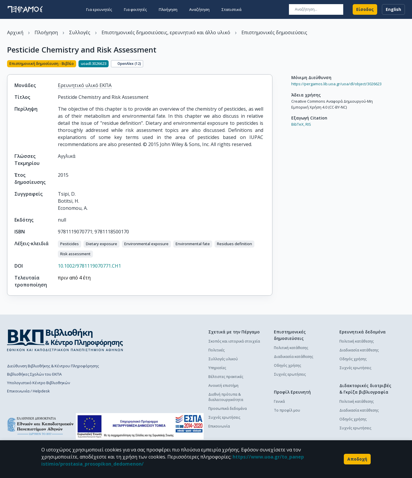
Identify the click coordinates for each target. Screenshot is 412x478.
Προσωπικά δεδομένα (227, 408)
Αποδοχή (357, 459)
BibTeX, (298, 124)
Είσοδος (365, 9)
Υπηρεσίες (217, 367)
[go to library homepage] (65, 340)
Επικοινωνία (219, 426)
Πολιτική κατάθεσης (291, 347)
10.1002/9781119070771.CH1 (89, 266)
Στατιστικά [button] (231, 9)
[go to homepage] (25, 9)
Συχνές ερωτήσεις (224, 417)
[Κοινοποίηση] (270, 64)
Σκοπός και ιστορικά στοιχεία (234, 341)
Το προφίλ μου (287, 410)
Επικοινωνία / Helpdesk (28, 391)
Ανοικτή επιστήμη (223, 385)
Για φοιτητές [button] (135, 9)
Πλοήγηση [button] (168, 9)
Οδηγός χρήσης (287, 365)
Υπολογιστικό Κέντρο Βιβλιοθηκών (38, 382)
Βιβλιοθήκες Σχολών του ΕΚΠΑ (34, 374)
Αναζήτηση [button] (199, 9)
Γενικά (279, 401)
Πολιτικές (216, 350)
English (393, 9)
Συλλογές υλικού (223, 358)
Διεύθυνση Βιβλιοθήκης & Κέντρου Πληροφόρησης (53, 366)
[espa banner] (140, 426)
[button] (69, 244)
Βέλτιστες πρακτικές (225, 376)
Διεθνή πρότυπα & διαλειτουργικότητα (225, 397)
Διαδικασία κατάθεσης (293, 356)
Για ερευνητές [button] (99, 9)
